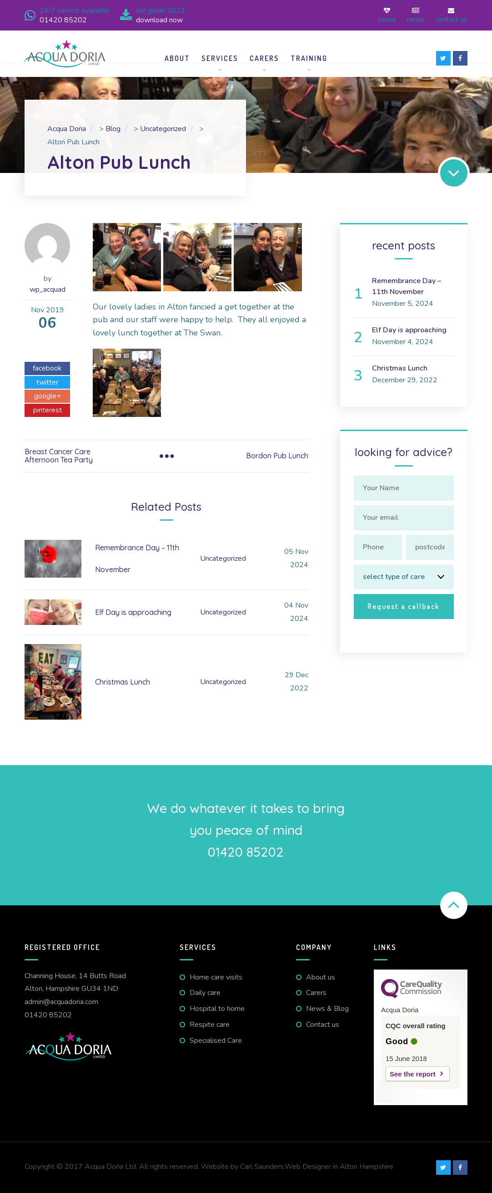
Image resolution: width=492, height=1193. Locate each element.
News (415, 15)
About (177, 58)
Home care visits (216, 977)
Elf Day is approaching (133, 612)
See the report (413, 1074)
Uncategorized (223, 558)
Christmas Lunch (122, 681)
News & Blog (327, 1009)
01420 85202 (48, 1015)
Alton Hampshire (366, 1167)
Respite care (210, 1025)
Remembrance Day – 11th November (406, 286)
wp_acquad (47, 289)
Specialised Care (216, 1041)
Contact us (451, 15)
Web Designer (308, 1167)
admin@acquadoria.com (61, 1002)
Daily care (205, 993)
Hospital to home (217, 1009)
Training (309, 58)
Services (219, 58)
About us (320, 977)
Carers (264, 58)
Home (387, 15)
